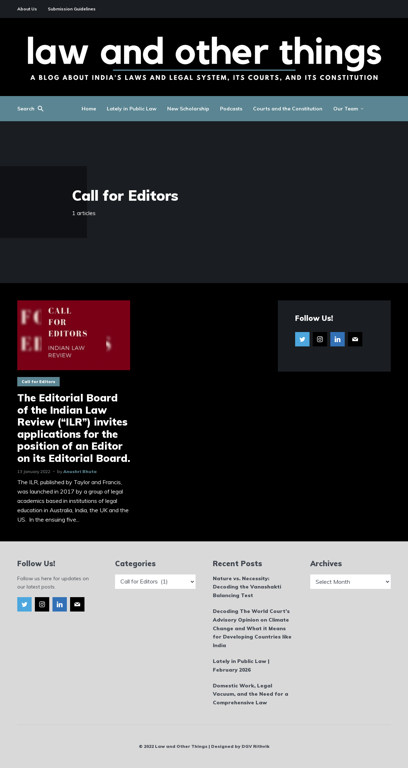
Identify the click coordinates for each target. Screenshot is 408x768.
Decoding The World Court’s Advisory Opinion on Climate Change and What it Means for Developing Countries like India (252, 628)
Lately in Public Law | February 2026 (241, 665)
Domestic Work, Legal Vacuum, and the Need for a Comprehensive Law (250, 694)
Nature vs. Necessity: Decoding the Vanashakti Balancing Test (247, 587)
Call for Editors (38, 381)
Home (89, 108)
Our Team (345, 108)
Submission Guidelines (72, 9)
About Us (27, 9)
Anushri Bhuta (80, 471)
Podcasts (231, 108)
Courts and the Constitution (287, 108)
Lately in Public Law (131, 108)
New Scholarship (188, 108)
